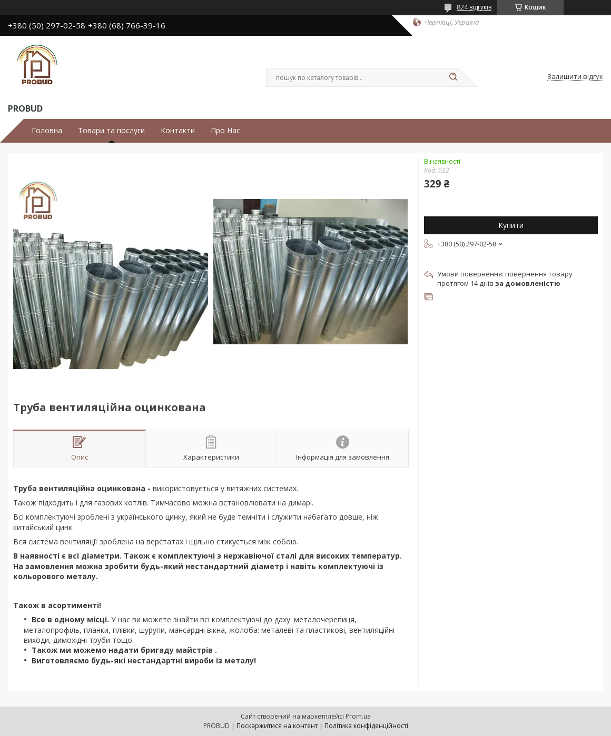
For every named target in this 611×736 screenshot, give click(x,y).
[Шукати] (453, 77)
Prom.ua (358, 716)
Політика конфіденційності (366, 725)
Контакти (178, 130)
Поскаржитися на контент (277, 725)
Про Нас (225, 130)
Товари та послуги (111, 130)
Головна (47, 130)
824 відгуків (474, 7)
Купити (511, 225)
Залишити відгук (575, 77)
